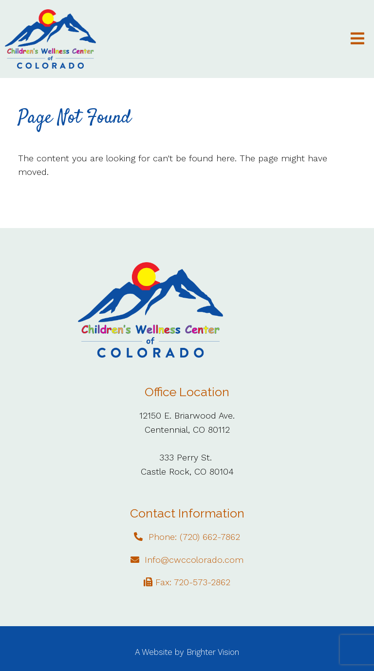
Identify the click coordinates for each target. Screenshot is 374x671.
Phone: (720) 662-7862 (194, 537)
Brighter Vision (213, 652)
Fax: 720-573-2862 (192, 582)
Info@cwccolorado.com (194, 560)
